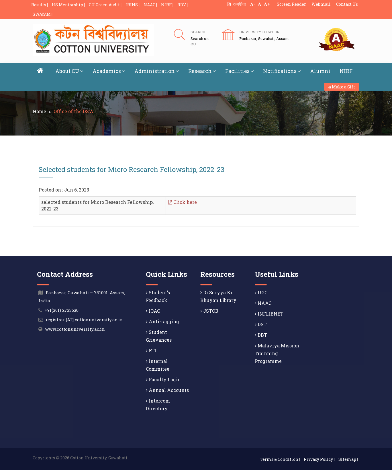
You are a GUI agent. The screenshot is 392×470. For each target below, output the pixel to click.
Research (202, 70)
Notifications (282, 70)
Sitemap (347, 459)
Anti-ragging (162, 321)
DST (261, 324)
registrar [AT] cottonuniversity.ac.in (84, 319)
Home (39, 111)
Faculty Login (163, 379)
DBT (261, 335)
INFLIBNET (269, 313)
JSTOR (209, 310)
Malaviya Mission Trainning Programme (277, 353)
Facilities (239, 70)
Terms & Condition (279, 459)
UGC (261, 292)
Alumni (320, 70)
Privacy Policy (318, 459)
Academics (109, 70)
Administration (156, 70)
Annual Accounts (167, 390)
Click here (182, 202)
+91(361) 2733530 (62, 310)
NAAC (263, 303)
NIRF (346, 70)
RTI (151, 350)
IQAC (153, 310)
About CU (69, 70)
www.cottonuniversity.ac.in (75, 329)
